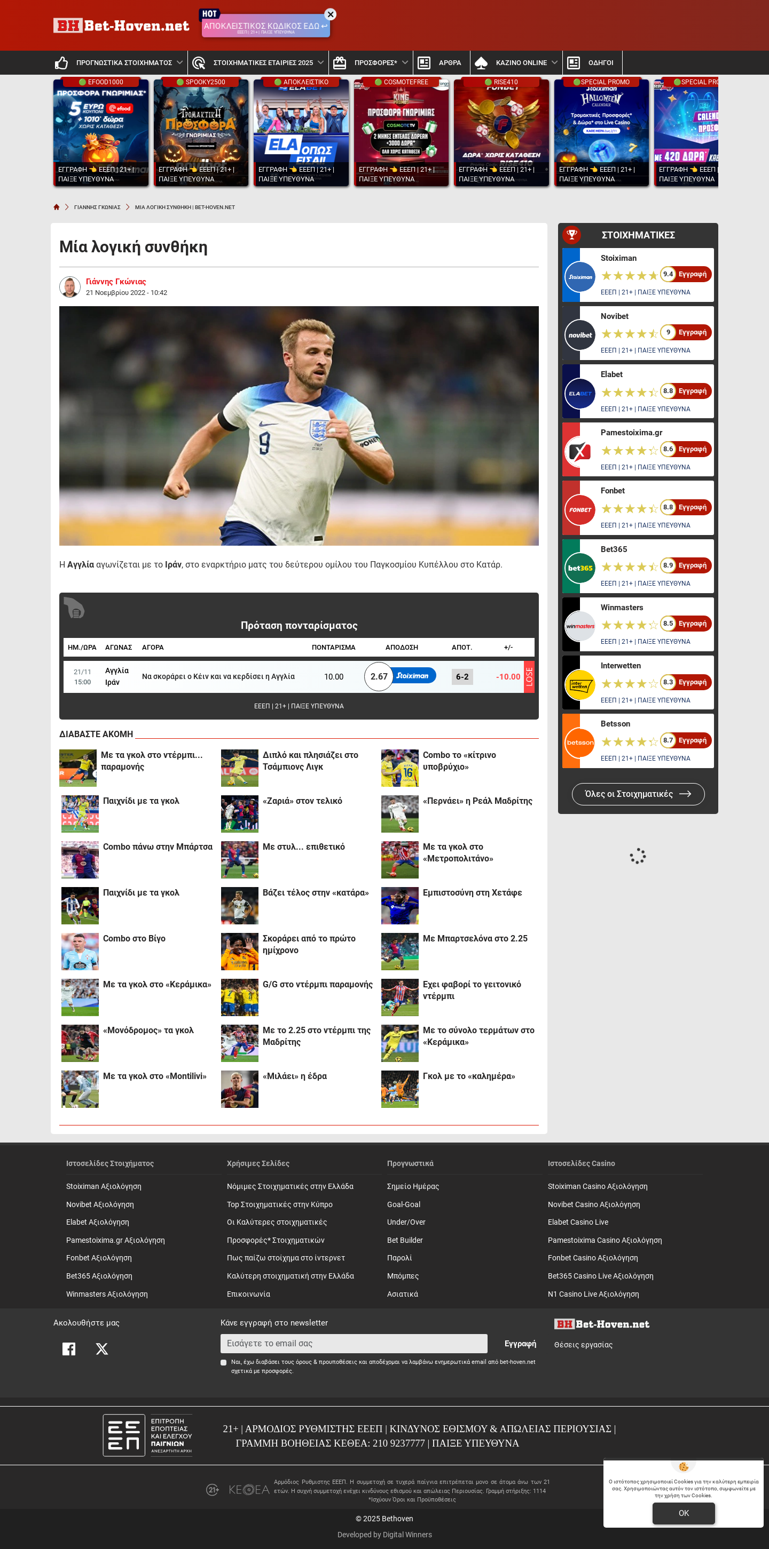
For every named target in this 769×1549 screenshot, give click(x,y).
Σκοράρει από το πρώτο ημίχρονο (309, 944)
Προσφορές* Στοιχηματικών (276, 1240)
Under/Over (406, 1222)
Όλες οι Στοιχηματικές (638, 794)
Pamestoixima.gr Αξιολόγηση (115, 1240)
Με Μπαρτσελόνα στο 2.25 (475, 938)
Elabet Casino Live (578, 1222)
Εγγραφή (520, 1343)
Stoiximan (619, 258)
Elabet (612, 374)
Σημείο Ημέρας (413, 1186)
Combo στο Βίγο (134, 938)
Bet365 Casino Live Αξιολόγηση (601, 1276)
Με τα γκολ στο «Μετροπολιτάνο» (458, 853)
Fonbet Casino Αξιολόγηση (593, 1258)
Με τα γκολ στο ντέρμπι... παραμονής (152, 761)
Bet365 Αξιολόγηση (99, 1276)
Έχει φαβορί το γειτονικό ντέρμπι (472, 990)
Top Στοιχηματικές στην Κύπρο (280, 1204)
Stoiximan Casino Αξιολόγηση (598, 1186)
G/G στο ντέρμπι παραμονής (318, 984)
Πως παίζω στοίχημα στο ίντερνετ (286, 1258)
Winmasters (622, 607)
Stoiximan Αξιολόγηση (104, 1186)
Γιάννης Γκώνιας (116, 281)
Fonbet (613, 491)
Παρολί (399, 1258)
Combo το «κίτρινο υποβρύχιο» (459, 761)
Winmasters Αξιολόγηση (107, 1294)
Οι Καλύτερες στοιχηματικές (277, 1222)
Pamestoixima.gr (631, 432)
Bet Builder (405, 1240)
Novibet (615, 316)
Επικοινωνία (248, 1294)
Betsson (615, 724)
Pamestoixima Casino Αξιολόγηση (605, 1240)
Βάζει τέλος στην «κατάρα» (316, 893)
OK (684, 1513)
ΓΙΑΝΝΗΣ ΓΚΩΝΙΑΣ (97, 207)
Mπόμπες (403, 1276)
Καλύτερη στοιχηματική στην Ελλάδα (290, 1276)
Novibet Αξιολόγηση (100, 1204)
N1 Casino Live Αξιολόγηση (593, 1294)
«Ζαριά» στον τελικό (302, 801)
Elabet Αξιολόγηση (97, 1222)
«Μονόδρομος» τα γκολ (148, 1030)
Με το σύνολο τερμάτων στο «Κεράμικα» (479, 1036)
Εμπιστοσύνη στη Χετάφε (472, 893)
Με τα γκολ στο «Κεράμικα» (157, 984)
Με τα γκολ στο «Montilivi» (155, 1076)
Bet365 (614, 549)
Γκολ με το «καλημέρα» (469, 1076)
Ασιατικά (402, 1294)
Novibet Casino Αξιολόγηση (594, 1204)
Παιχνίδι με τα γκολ (141, 801)
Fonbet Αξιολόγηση (99, 1258)
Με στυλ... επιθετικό (304, 847)
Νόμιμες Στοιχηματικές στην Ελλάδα (290, 1186)
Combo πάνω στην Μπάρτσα (158, 847)
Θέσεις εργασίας (583, 1345)
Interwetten (621, 665)
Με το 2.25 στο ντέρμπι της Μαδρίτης (317, 1036)
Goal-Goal (403, 1204)
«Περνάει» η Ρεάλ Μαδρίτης (477, 801)
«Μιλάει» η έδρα (295, 1076)
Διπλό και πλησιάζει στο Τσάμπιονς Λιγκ (310, 761)
